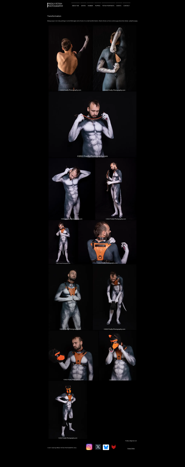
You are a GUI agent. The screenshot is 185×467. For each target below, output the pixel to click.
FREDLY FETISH (55, 3)
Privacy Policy (131, 448)
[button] (126, 5)
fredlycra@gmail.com (131, 441)
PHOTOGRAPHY (55, 6)
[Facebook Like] (84, 448)
